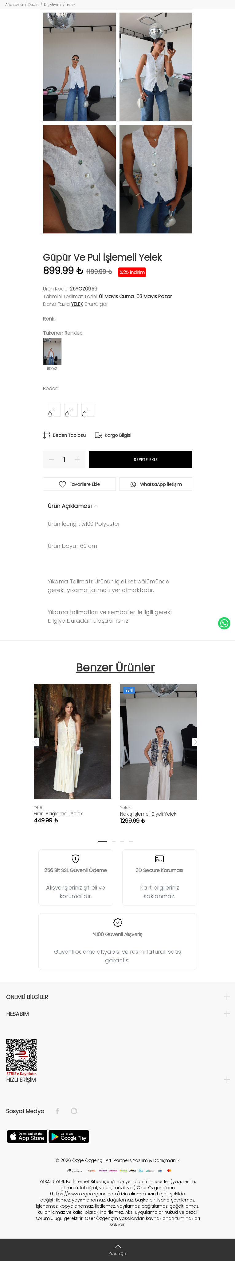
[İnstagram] (71, 1111)
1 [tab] (102, 841)
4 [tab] (131, 841)
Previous (35, 742)
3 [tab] (122, 841)
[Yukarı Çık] (117, 1250)
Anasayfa (14, 4)
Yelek (71, 4)
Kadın (33, 4)
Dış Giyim (52, 4)
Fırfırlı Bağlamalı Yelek (58, 813)
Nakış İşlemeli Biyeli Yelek (148, 813)
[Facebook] (60, 1111)
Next (196, 742)
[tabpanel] (72, 748)
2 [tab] (114, 841)
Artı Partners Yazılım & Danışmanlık (143, 1160)
